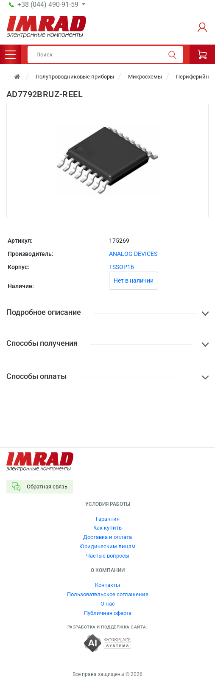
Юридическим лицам (107, 546)
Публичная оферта (107, 613)
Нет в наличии (134, 280)
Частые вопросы (107, 556)
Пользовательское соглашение (107, 594)
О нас (108, 603)
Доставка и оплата (107, 537)
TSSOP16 (121, 267)
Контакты (107, 585)
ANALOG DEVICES (133, 253)
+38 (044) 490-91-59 (48, 5)
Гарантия (108, 519)
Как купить (107, 528)
